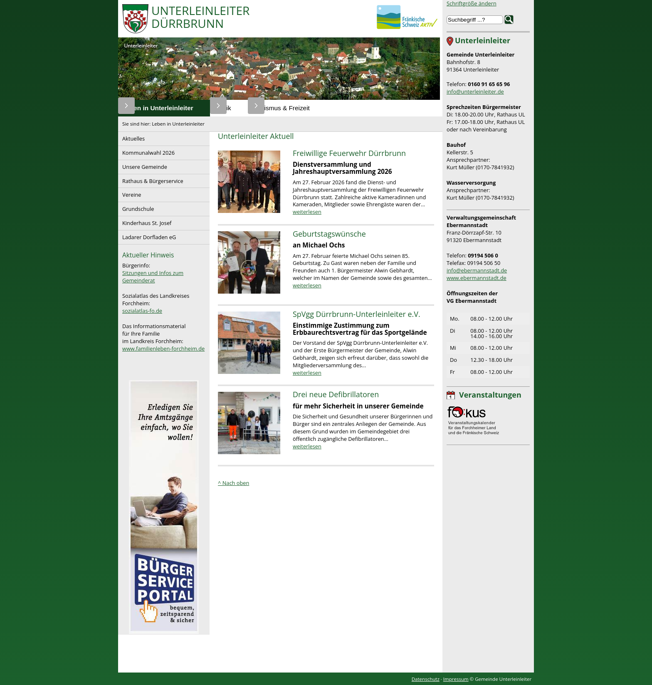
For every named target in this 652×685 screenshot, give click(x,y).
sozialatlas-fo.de (142, 310)
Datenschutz (426, 679)
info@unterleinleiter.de (475, 91)
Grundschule (136, 207)
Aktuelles (131, 137)
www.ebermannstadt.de (476, 278)
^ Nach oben (233, 483)
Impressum (456, 679)
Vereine (129, 193)
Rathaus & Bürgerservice (150, 179)
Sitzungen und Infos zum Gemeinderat (152, 276)
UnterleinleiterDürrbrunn (200, 17)
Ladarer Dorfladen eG (147, 235)
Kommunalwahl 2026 (146, 151)
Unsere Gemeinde (142, 165)
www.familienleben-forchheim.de (163, 348)
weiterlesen (307, 211)
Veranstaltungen (490, 395)
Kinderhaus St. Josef (144, 221)
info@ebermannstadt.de (477, 270)
